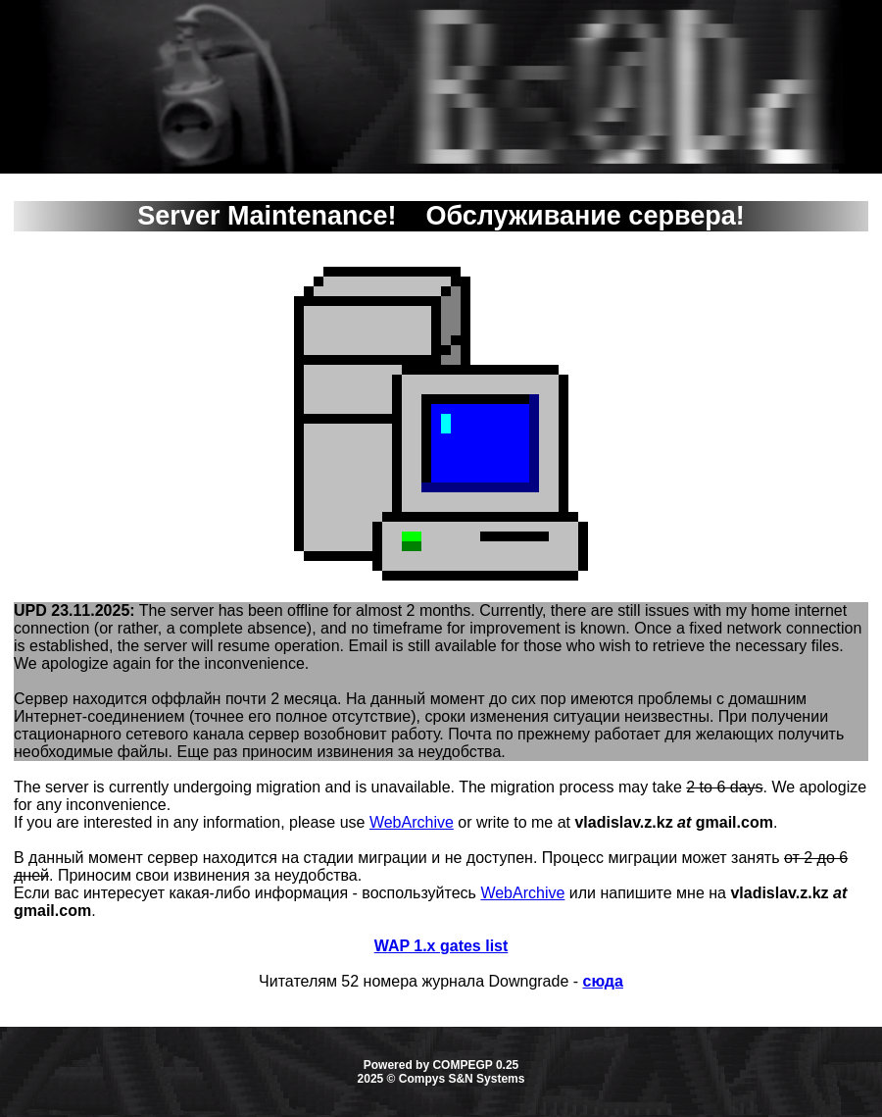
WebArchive (411, 822)
